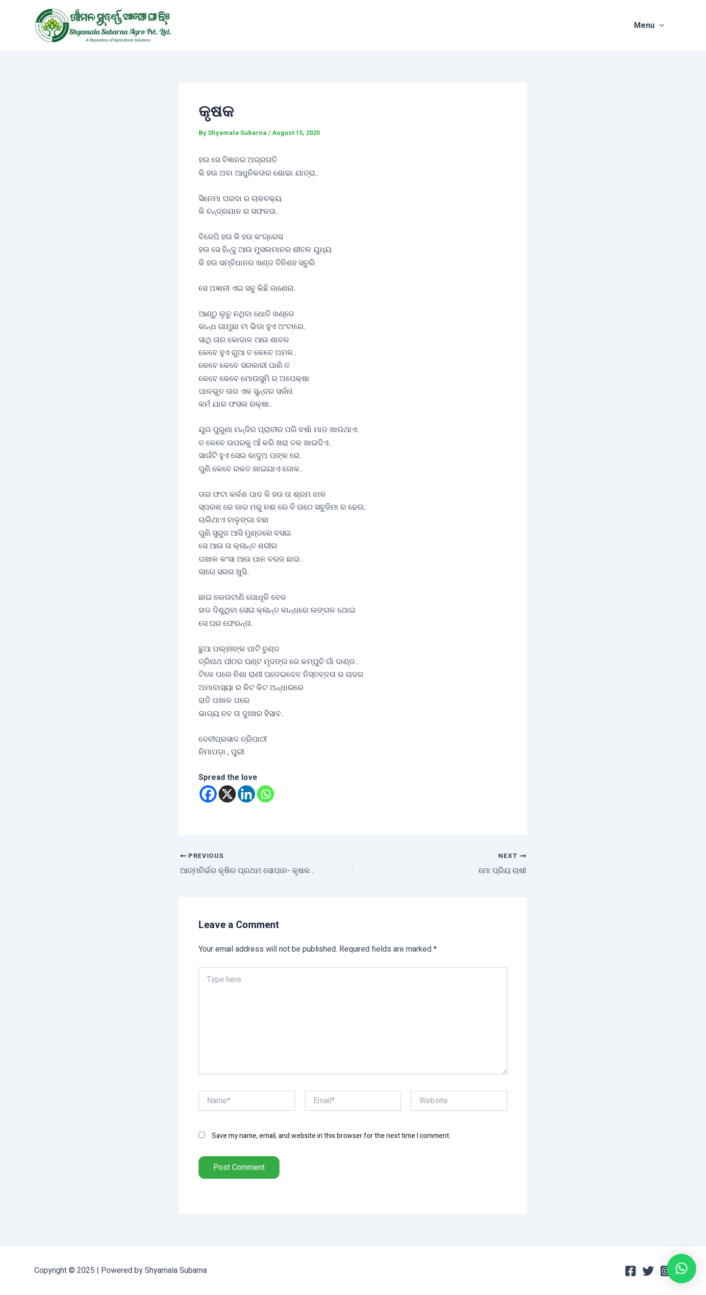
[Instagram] (666, 1271)
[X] (227, 794)
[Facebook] (208, 794)
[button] (681, 1268)
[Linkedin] (246, 794)
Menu (656, 25)
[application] (667, 25)
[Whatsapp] (265, 794)
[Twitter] (648, 1271)
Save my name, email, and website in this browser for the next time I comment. (331, 1136)
